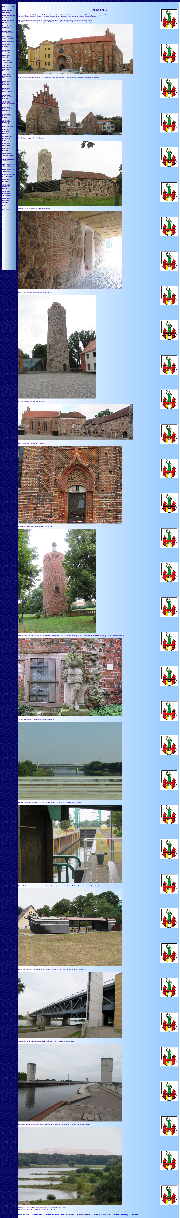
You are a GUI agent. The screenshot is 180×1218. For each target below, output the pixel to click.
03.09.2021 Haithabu (6, 130)
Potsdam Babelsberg (121, 1215)
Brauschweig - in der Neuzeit (8, 21)
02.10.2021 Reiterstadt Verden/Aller (6, 193)
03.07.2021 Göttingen (6, 46)
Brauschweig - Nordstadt (7, 26)
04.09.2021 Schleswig (6, 144)
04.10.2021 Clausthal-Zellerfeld (6, 200)
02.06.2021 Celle (8, 41)
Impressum (6, 209)
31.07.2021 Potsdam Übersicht (6, 83)
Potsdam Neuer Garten (102, 1215)
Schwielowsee (37, 1215)
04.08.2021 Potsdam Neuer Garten (7, 115)
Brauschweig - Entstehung (7, 11)
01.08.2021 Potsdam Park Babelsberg (7, 96)
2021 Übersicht (8, 7)
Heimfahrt (134, 1215)
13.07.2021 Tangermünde (7, 61)
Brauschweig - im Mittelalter (8, 16)
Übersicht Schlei (8, 126)
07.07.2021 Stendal (6, 56)
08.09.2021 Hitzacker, (6, 186)
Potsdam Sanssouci (84, 1215)
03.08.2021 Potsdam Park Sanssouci (7, 109)
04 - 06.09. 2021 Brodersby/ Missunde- (7, 138)
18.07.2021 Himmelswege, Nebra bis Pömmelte (7, 68)
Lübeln (4, 188)
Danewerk (5, 133)
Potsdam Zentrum (67, 1215)
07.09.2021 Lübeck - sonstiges (8, 160)
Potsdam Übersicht (52, 1215)
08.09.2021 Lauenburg (6, 180)
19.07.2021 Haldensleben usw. (7, 76)
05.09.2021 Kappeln (6, 149)
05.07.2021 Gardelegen (6, 51)
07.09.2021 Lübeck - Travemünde (8, 175)
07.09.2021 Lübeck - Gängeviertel (8, 170)
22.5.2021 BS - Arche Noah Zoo (8, 37)
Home (4, 206)
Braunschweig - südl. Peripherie (8, 32)
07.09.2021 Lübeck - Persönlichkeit (8, 165)
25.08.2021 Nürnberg (6, 122)
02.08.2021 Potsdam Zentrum (8, 103)
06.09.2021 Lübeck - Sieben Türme (8, 154)
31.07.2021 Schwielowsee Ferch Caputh (7, 89)
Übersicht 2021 (23, 1215)
